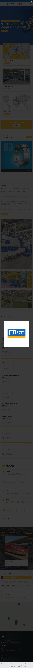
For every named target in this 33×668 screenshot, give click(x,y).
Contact (2, 657)
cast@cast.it (16, 1)
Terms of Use (3, 652)
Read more (4, 29)
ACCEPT (24, 666)
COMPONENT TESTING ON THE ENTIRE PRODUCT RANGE (15, 597)
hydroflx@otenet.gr (8, 454)
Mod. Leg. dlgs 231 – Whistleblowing (8, 650)
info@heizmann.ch (8, 438)
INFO (20, 666)
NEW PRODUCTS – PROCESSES (10, 591)
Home (2, 648)
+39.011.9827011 (5, 642)
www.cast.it (20, 642)
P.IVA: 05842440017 (4, 659)
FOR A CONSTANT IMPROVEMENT (10, 577)
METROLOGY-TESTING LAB (9, 594)
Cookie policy (3, 655)
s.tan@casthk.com (8, 354)
